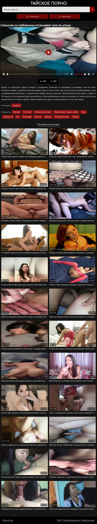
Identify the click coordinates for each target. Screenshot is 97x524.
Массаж (16, 112)
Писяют (75, 117)
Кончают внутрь (62, 117)
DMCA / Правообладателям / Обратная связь (76, 520)
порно (48, 4)
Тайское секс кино (43, 112)
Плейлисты (32, 16)
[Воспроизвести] (4, 74)
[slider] (35, 74)
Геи (17, 117)
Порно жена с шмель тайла (66, 112)
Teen (83, 112)
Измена (48, 117)
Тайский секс (7, 520)
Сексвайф (26, 117)
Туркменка (8, 117)
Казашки (16, 105)
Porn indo (27, 112)
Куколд (38, 117)
